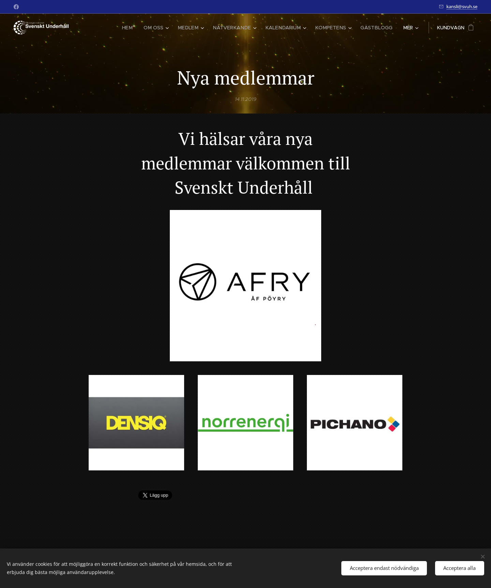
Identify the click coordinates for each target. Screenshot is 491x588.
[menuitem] (139, 27)
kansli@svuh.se (461, 6)
